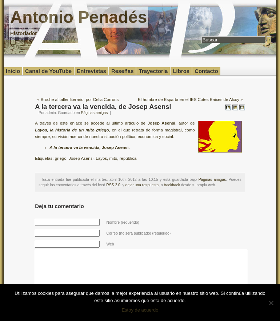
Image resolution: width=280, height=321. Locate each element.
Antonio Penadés (78, 17)
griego (61, 158)
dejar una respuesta (142, 185)
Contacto (206, 71)
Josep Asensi (81, 158)
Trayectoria (153, 71)
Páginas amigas (94, 113)
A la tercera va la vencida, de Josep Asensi (103, 106)
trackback (172, 185)
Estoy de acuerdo (139, 310)
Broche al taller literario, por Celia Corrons (80, 99)
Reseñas (122, 71)
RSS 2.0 (113, 185)
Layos (101, 158)
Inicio (13, 71)
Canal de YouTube (48, 71)
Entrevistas (91, 71)
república (128, 158)
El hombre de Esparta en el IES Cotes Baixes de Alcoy (188, 99)
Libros (181, 71)
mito (113, 158)
